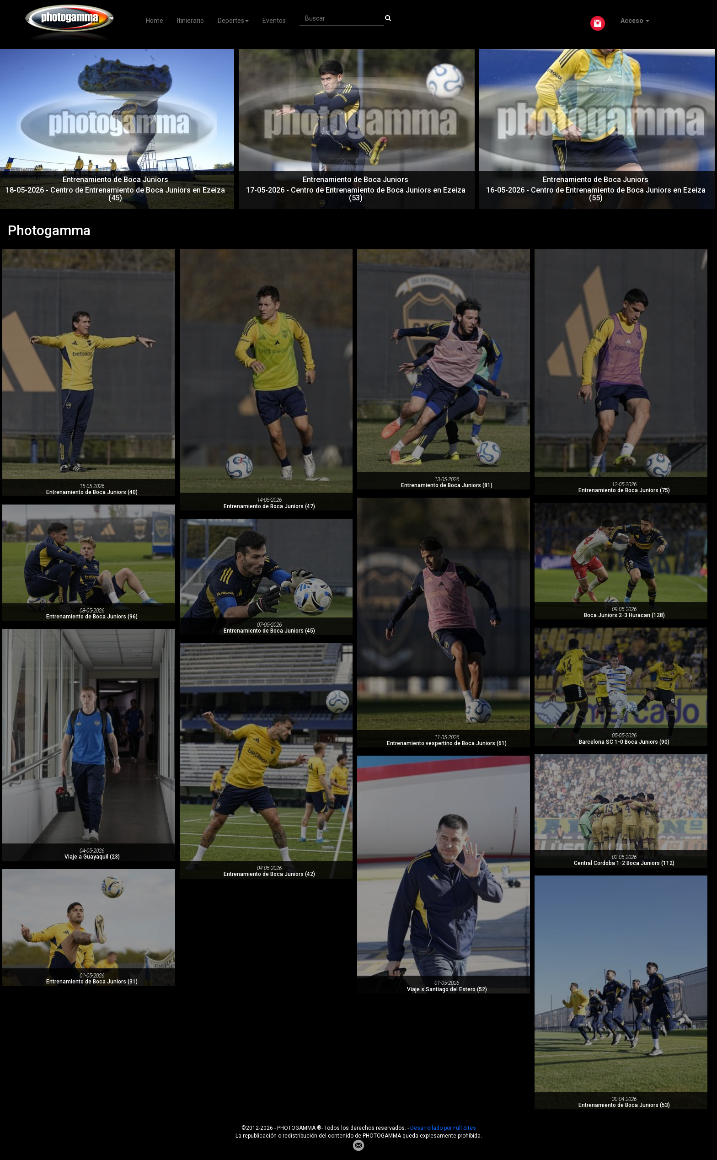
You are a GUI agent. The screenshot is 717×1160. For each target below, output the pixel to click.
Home (154, 20)
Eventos (274, 20)
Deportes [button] (233, 20)
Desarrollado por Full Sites (443, 1128)
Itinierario (190, 20)
